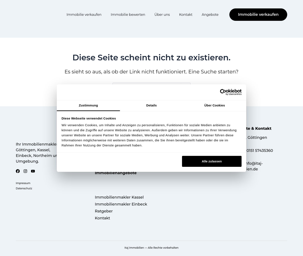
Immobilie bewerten (128, 15)
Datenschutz (24, 188)
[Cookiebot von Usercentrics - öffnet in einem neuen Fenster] (223, 92)
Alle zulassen (212, 161)
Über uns (162, 15)
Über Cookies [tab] (214, 105)
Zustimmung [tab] (88, 105)
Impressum (23, 183)
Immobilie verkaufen (83, 15)
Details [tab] (151, 105)
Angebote (210, 15)
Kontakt (186, 15)
